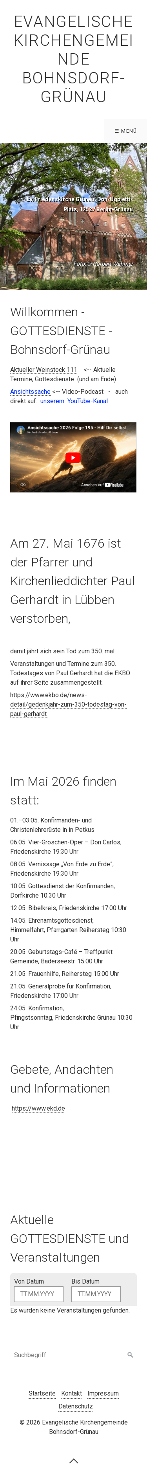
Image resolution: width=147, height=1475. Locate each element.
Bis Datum (85, 1281)
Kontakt (71, 1393)
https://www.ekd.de (38, 1108)
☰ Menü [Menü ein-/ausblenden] (125, 131)
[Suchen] (130, 1355)
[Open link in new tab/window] (74, 401)
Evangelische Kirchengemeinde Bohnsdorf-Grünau (73, 59)
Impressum (103, 1393)
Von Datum (29, 1281)
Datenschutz (75, 1406)
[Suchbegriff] (73, 1355)
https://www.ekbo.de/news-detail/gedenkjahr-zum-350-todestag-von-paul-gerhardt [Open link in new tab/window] (68, 704)
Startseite (42, 1393)
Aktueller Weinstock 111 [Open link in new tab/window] (43, 369)
